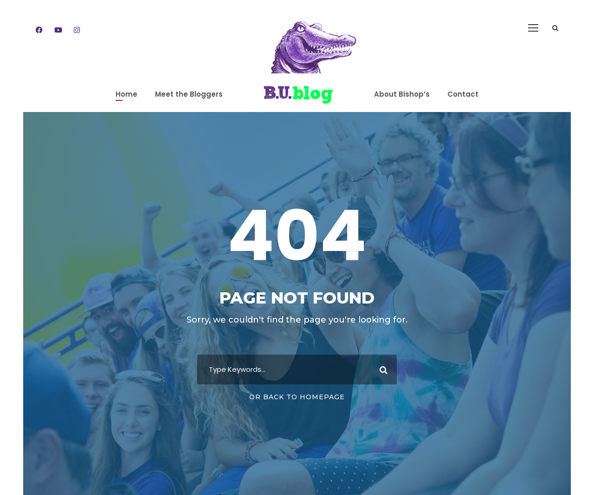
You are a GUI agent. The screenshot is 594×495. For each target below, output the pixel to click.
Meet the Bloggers (189, 94)
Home (126, 94)
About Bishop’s (402, 94)
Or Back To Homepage (297, 397)
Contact (462, 94)
